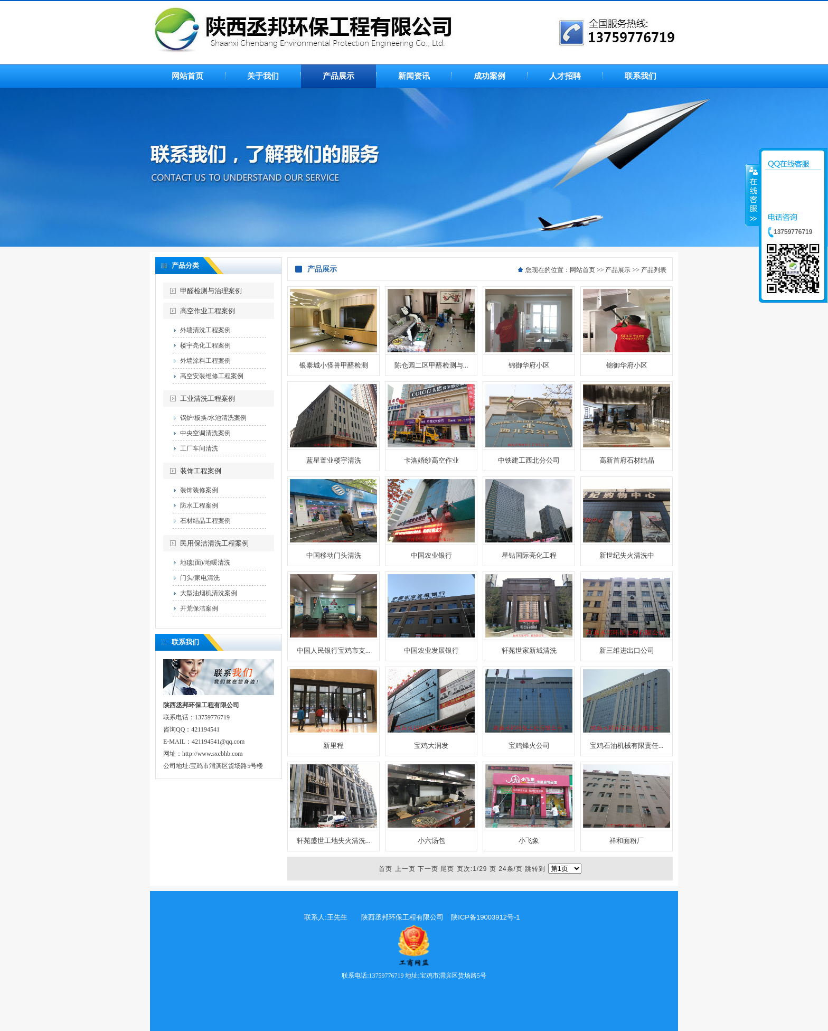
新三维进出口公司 (626, 650)
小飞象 (529, 841)
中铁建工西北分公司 (529, 460)
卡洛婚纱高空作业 (431, 460)
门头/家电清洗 (200, 578)
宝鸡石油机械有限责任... (627, 745)
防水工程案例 (199, 505)
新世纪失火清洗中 (626, 555)
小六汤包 (431, 841)
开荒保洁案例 (199, 608)
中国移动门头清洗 (333, 555)
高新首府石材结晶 (626, 460)
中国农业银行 (431, 555)
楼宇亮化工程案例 (205, 345)
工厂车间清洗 (199, 448)
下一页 (428, 869)
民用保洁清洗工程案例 (214, 543)
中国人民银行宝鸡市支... (334, 650)
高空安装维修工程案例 (211, 376)
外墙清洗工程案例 (205, 330)
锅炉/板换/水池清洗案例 (213, 417)
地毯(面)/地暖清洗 (205, 562)
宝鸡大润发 (431, 745)
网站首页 (582, 270)
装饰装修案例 (199, 490)
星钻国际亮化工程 (529, 555)
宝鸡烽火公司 (529, 745)
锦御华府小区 (529, 365)
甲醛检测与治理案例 (211, 291)
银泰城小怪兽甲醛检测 (333, 365)
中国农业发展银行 (431, 650)
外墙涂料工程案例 (205, 360)
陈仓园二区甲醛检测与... (431, 365)
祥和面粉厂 (626, 841)
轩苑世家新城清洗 (529, 650)
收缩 (752, 195)
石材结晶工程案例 (205, 520)
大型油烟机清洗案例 (208, 593)
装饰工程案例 (200, 471)
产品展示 (618, 270)
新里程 (333, 745)
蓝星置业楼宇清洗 (333, 460)
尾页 (447, 869)
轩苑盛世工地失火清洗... (334, 841)
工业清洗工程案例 (207, 398)
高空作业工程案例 (207, 311)
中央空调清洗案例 (205, 433)
